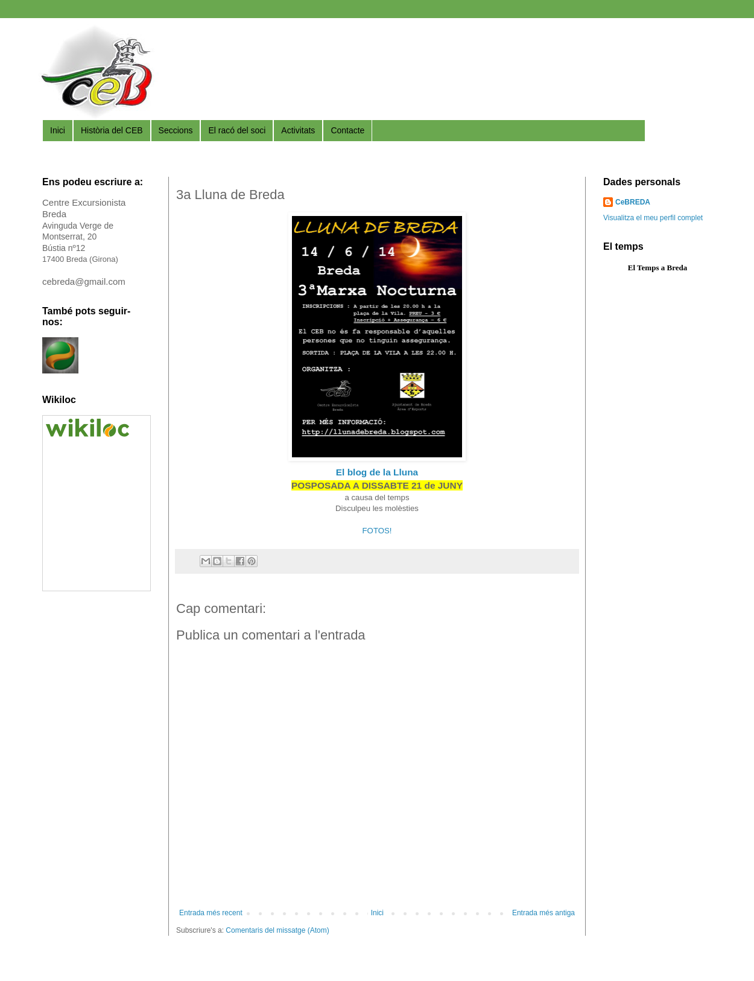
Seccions (176, 130)
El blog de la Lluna (377, 472)
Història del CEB (112, 130)
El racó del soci (236, 130)
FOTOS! (377, 530)
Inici (57, 130)
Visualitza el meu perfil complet (653, 218)
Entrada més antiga (543, 913)
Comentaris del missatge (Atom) (277, 930)
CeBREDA (632, 202)
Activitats (298, 130)
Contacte (347, 130)
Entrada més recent (210, 913)
